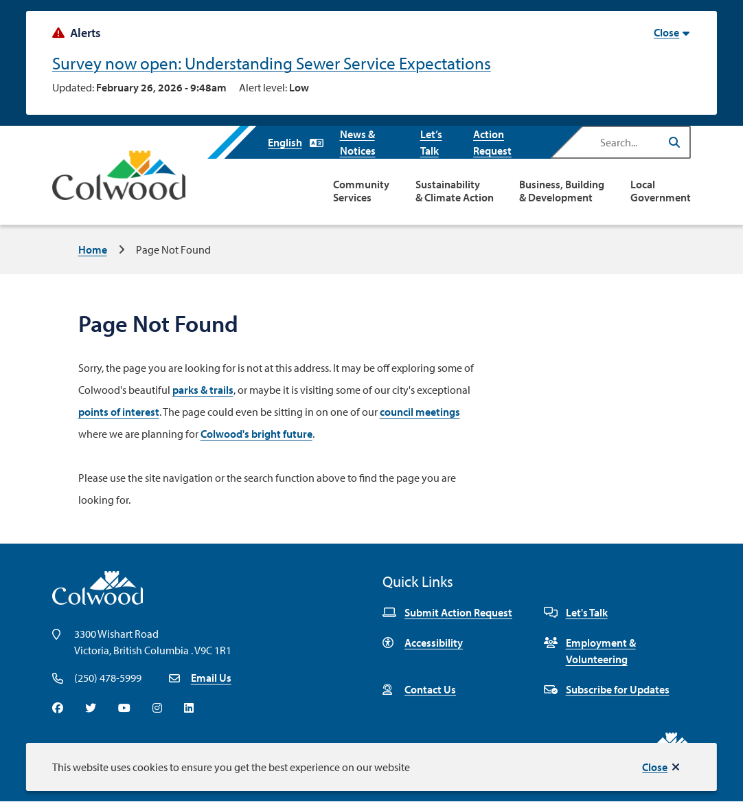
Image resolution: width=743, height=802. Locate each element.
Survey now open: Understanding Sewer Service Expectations (271, 63)
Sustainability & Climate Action (454, 191)
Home (92, 249)
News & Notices (358, 142)
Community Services (361, 191)
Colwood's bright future (256, 434)
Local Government (660, 191)
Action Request (492, 142)
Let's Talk (576, 612)
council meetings (420, 412)
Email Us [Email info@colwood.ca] (211, 677)
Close (654, 767)
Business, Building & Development (561, 191)
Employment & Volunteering (590, 651)
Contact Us (419, 689)
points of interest (118, 412)
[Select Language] (295, 142)
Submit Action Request (447, 612)
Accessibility (422, 642)
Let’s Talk (431, 142)
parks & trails (202, 390)
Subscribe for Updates (607, 689)
